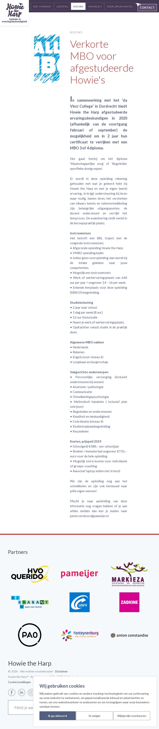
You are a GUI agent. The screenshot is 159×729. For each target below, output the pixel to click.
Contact (147, 7)
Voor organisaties (120, 6)
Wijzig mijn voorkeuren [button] (131, 715)
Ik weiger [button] (95, 715)
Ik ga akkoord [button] (57, 715)
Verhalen (95, 6)
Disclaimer (61, 671)
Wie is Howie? (42, 6)
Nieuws (78, 6)
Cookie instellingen (19, 682)
